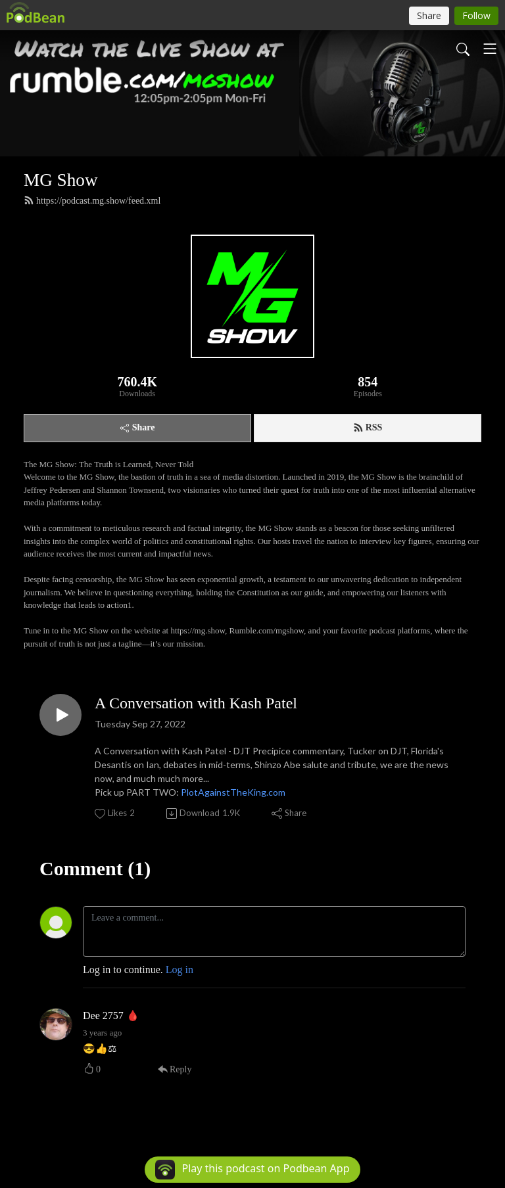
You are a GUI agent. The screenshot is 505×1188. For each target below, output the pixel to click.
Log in (179, 969)
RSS (368, 428)
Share (137, 427)
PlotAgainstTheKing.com (233, 792)
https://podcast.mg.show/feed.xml (92, 200)
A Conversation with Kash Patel (196, 703)
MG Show (61, 180)
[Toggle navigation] (490, 48)
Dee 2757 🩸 (111, 1015)
